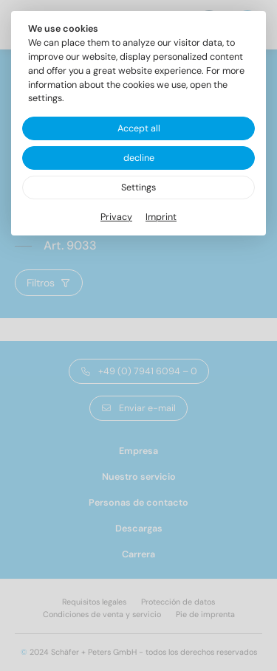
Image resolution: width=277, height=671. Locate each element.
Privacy (116, 217)
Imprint (161, 217)
